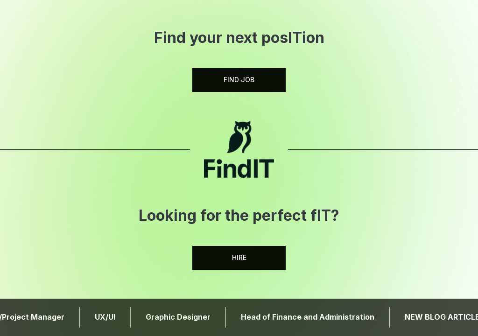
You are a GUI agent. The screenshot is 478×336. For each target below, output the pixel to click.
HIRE (239, 257)
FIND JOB (239, 80)
